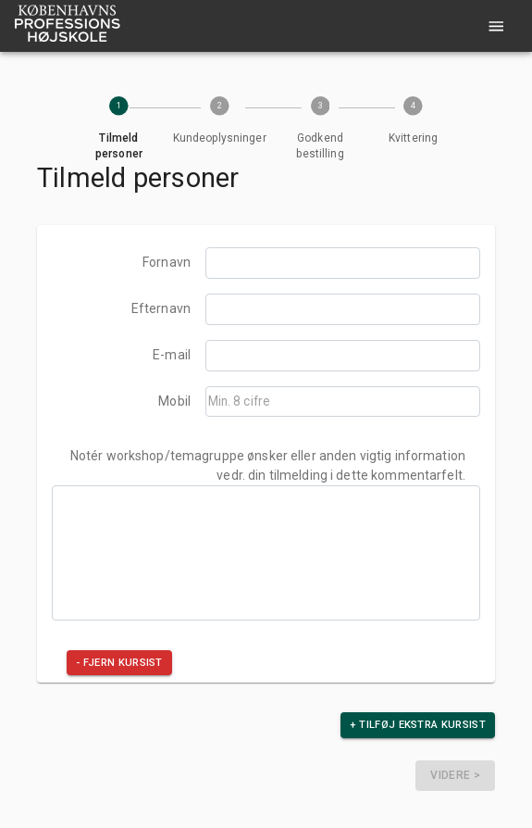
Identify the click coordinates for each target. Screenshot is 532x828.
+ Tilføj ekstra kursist (417, 724)
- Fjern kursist (119, 662)
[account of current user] (496, 26)
